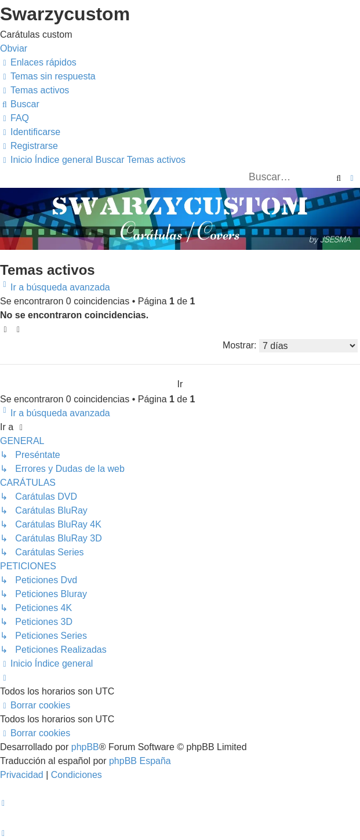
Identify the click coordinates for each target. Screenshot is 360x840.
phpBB (85, 747)
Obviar (13, 48)
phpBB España (140, 761)
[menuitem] (48, 76)
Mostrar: (290, 345)
